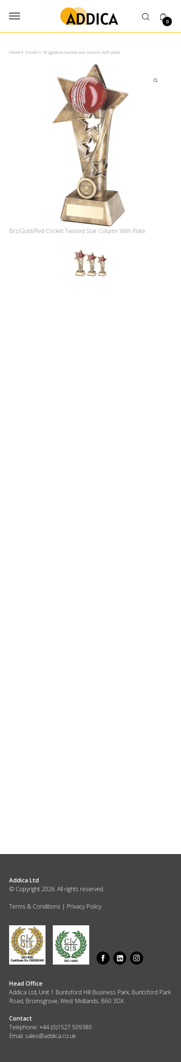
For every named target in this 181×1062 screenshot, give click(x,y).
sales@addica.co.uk (50, 1036)
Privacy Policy (84, 906)
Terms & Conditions (34, 906)
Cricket (31, 52)
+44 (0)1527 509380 (65, 1027)
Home (14, 52)
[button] (14, 16)
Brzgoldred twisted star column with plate (81, 52)
